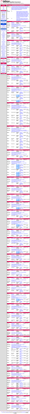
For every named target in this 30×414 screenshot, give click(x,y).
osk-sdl (28, 13)
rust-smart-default (12, 397)
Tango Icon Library (23, 412)
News (3, 7)
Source (3, 59)
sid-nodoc (3, 33)
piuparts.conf (3, 15)
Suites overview (3, 22)
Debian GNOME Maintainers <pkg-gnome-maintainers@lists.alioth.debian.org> (17, 77)
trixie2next (20, 7)
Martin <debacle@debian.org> (15, 108)
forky (3, 38)
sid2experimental (3, 30)
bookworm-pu (3, 47)
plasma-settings (26, 14)
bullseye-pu (3, 52)
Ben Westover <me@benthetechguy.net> (16, 297)
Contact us (3, 9)
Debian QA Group (3, 64)
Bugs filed (3, 21)
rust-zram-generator (12, 294)
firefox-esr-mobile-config (13, 66)
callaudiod (12, 41)
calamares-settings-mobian (13, 34)
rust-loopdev (25, 16)
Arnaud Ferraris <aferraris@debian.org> (16, 36)
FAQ (3, 8)
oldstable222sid (3, 56)
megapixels (21, 13)
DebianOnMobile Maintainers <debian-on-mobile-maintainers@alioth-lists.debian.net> (18, 43)
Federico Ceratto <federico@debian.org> (16, 368)
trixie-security (14, 7)
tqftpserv (19, 20)
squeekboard (18, 17)
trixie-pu (18, 7)
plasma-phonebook (20, 14)
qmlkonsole (17, 16)
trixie (26, 6)
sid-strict (3, 32)
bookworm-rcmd (27, 7)
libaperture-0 (26, 12)
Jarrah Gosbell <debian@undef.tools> (16, 25)
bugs (5, 60)
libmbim (17, 13)
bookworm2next (3, 48)
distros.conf (3, 16)
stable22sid (3, 55)
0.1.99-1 (21, 53)
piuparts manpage (3, 19)
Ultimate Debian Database (3, 70)
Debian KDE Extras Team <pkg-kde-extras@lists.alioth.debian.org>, (16, 24)
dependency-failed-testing (21, 95)
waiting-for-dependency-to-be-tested (21, 28)
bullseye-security (3, 51)
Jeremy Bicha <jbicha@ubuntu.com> (16, 78)
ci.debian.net (3, 72)
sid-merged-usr (3, 34)
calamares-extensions (19, 11)
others (5, 412)
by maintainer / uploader (3, 25)
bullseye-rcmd (3, 50)
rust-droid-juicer (22, 16)
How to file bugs (3, 11)
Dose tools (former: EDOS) (3, 66)
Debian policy (3, 13)
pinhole (12, 202)
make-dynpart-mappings (19, 18)
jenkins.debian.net (3, 71)
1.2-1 (22, 383)
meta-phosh (25, 13)
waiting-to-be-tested (21, 45)
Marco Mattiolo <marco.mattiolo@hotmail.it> (17, 233)
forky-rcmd (23, 6)
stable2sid (3, 54)
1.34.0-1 (21, 116)
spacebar (12, 304)
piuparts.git (8, 412)
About (3, 6)
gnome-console (22, 12)
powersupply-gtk (18, 15)
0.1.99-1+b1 (21, 49)
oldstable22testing (3, 24)
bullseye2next (3, 53)
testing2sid (3, 37)
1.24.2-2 (21, 352)
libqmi (19, 13)
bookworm (23, 7)
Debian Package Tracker (3, 68)
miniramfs (24, 18)
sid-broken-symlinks (3, 36)
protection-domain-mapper (24, 15)
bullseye (3, 49)
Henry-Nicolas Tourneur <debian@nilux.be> (23, 107)
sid (3, 31)
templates (4, 12)
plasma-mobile (13, 219)
